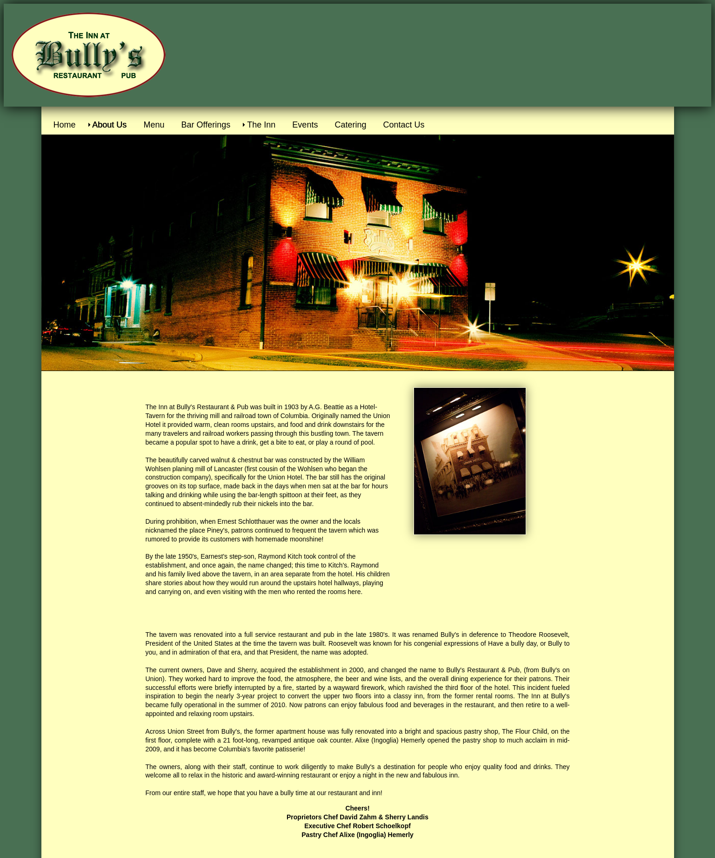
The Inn (261, 124)
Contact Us (403, 124)
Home (64, 124)
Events (305, 124)
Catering (350, 124)
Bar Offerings (206, 124)
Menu (154, 124)
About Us (110, 124)
